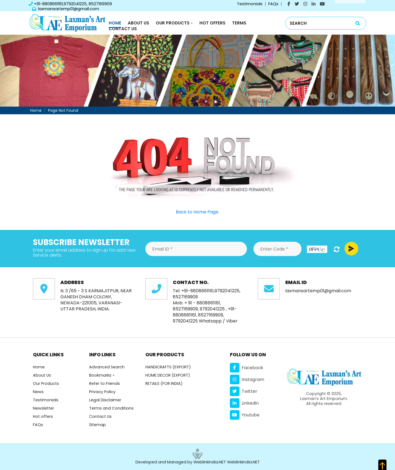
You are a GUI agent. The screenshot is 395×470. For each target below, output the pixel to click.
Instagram (247, 379)
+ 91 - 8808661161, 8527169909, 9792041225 (199, 306)
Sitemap (97, 424)
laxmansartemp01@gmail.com (65, 8)
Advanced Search (107, 367)
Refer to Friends (104, 383)
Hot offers (43, 416)
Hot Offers (212, 23)
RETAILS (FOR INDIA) (164, 383)
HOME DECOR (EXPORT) (167, 375)
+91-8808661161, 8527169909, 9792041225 (205, 315)
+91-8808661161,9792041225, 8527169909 (70, 3)
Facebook (246, 367)
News (38, 391)
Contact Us (123, 29)
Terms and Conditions (111, 408)
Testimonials (250, 3)
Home (115, 23)
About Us (138, 23)
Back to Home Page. (197, 212)
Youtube (244, 415)
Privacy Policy (102, 391)
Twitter (243, 391)
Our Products (173, 23)
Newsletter (43, 408)
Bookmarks (100, 375)
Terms (239, 23)
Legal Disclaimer (105, 400)
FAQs (273, 3)
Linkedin (244, 403)
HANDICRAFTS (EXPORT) (168, 367)
